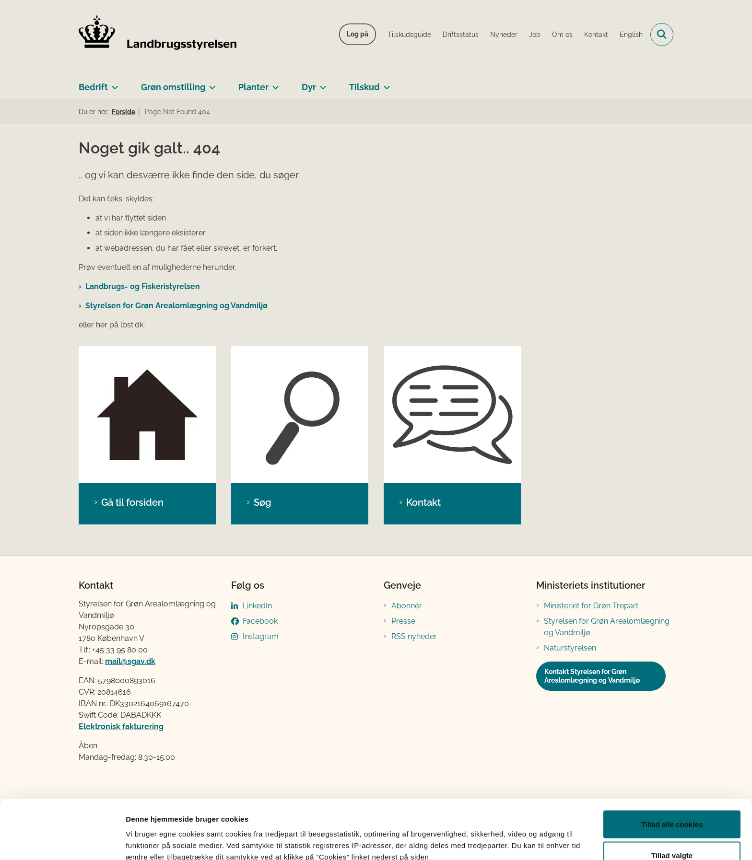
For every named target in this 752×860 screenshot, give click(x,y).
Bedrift (93, 87)
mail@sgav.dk (130, 661)
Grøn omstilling (173, 87)
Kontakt (423, 502)
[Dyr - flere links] (321, 83)
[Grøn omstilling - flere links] (210, 83)
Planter (253, 87)
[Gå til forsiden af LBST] (158, 34)
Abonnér (406, 605)
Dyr (309, 87)
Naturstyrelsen (570, 647)
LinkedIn (257, 605)
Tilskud (364, 87)
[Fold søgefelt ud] (661, 34)
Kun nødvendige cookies (672, 834)
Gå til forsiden (132, 502)
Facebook (260, 621)
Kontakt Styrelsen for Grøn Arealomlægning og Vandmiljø (592, 676)
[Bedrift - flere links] (113, 83)
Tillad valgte (672, 803)
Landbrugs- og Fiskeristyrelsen (142, 286)
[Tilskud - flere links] (385, 83)
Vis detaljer (498, 835)
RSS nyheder (414, 636)
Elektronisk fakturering (121, 726)
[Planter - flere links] (274, 83)
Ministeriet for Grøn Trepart (591, 605)
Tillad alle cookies (672, 771)
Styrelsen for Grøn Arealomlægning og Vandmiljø (176, 305)
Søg (262, 502)
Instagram (261, 636)
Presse (403, 621)
